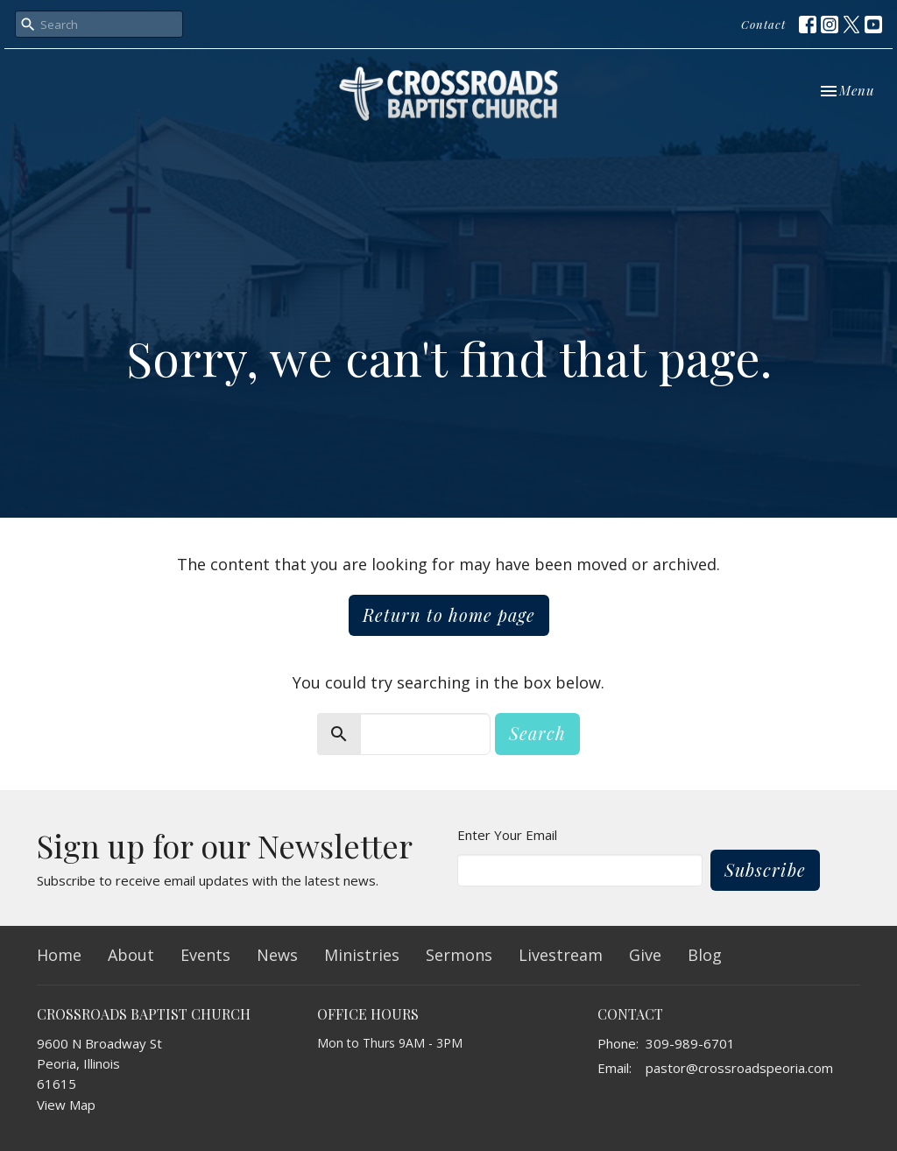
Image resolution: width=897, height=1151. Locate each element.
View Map (66, 1104)
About (131, 954)
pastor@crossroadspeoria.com (739, 1068)
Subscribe (765, 869)
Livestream (561, 954)
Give (645, 954)
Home (59, 954)
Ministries (361, 954)
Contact (763, 24)
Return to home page (449, 614)
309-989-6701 (690, 1043)
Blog (705, 954)
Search (537, 733)
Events (205, 954)
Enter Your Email (507, 835)
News (277, 954)
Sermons (459, 954)
